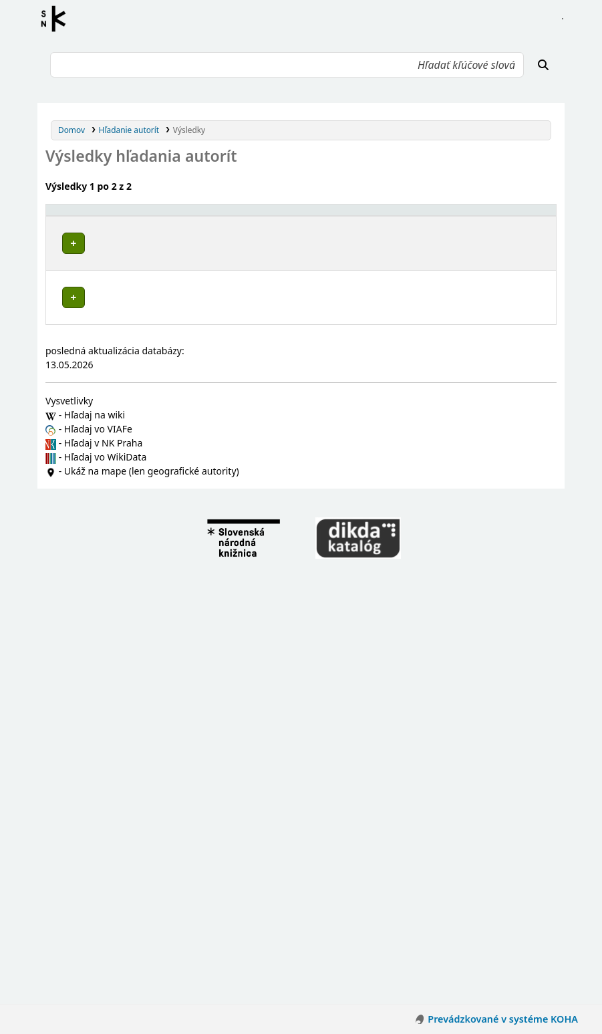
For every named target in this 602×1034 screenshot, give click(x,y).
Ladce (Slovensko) (103, 547)
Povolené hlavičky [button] (89, 215)
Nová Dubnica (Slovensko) (119, 572)
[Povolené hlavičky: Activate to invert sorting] (177, 216)
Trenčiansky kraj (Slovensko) (123, 395)
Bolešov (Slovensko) (107, 420)
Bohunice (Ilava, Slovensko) (121, 408)
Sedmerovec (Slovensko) (116, 598)
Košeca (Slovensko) (105, 509)
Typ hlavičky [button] (388, 215)
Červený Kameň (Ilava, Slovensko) (134, 446)
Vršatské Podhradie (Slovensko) (129, 635)
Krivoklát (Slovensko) (109, 534)
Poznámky (70, 281)
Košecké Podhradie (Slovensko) (129, 521)
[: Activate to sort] (333, 216)
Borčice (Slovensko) (106, 433)
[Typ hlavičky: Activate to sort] (420, 216)
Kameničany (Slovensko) (115, 497)
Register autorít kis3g (57, 18)
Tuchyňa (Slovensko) (108, 622)
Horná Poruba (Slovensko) (119, 484)
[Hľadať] (543, 65)
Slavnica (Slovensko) (107, 610)
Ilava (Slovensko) (101, 660)
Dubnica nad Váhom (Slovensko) (131, 459)
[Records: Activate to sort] (520, 216)
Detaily (328, 239)
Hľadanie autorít (129, 129)
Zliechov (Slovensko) (107, 648)
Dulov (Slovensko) (103, 471)
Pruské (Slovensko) (105, 585)
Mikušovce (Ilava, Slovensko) (124, 559)
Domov (71, 129)
